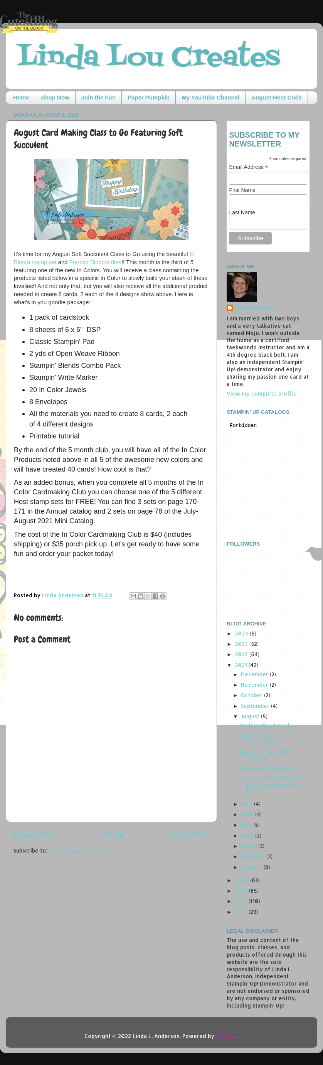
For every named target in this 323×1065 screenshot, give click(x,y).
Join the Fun (98, 97)
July (247, 803)
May (247, 824)
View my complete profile (262, 393)
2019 (242, 890)
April (248, 835)
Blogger (226, 1036)
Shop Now (55, 97)
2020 (242, 880)
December (255, 674)
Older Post (189, 834)
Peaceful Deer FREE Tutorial (266, 755)
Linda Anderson (255, 308)
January (252, 867)
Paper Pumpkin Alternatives (259, 738)
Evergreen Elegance (267, 768)
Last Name (242, 212)
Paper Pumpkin (149, 97)
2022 (242, 654)
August (251, 716)
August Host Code (276, 97)
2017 (242, 911)
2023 (242, 643)
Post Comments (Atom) (79, 850)
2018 (242, 901)
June (248, 814)
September (256, 706)
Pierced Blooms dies (95, 262)
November (255, 684)
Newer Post (34, 834)
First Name (242, 190)
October (252, 695)
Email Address (248, 167)
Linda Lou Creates (148, 58)
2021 (242, 665)
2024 (242, 633)
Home (21, 97)
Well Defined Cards (266, 725)
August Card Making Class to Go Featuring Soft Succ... (274, 784)
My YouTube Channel (210, 97)
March (249, 846)
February (253, 856)
